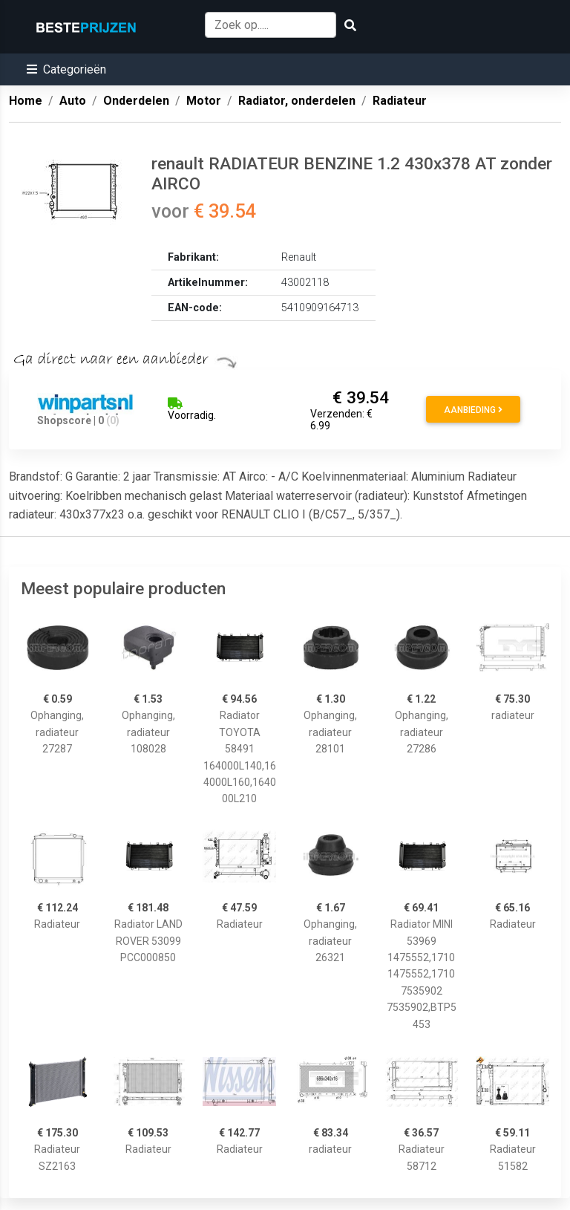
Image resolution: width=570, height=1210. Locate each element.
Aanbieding (473, 410)
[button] (66, 69)
